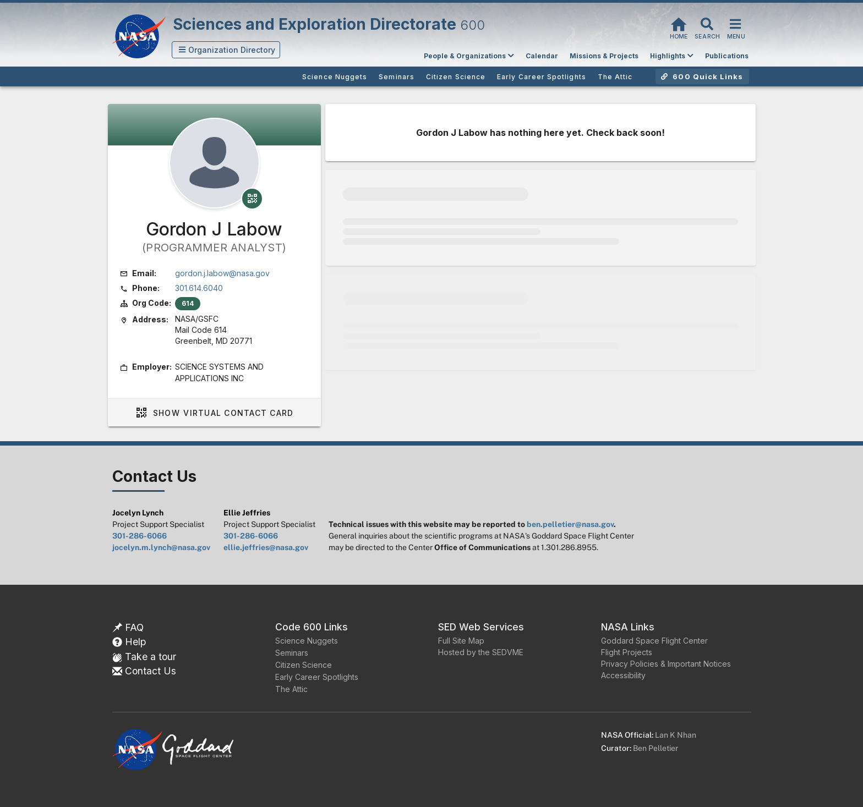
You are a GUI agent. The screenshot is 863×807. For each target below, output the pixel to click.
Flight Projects (626, 652)
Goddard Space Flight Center (654, 640)
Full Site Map (461, 640)
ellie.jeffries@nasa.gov (265, 547)
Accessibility (623, 675)
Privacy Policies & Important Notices (666, 663)
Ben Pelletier (655, 748)
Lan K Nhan (675, 735)
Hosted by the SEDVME (480, 652)
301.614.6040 (199, 288)
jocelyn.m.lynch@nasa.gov (161, 547)
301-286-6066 (139, 535)
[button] (226, 49)
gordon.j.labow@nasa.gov (222, 273)
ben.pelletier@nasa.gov (570, 524)
